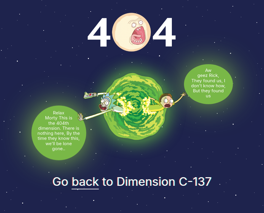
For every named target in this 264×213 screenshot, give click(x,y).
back (85, 181)
